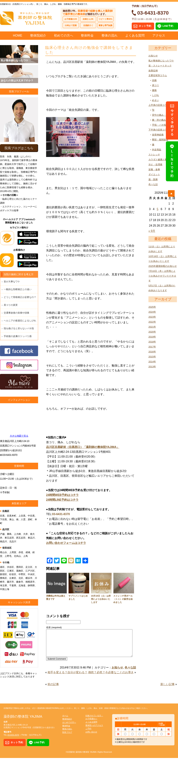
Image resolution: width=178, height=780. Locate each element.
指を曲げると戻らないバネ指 (19, 328)
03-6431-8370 (61, 514)
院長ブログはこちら (19, 148)
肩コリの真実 (11, 305)
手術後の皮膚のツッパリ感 (18, 336)
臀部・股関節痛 (160, 139)
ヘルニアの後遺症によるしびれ (20, 320)
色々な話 (153, 184)
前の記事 (53, 689)
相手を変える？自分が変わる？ (67, 677)
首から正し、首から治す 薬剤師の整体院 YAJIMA (26, 18)
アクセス (158, 35)
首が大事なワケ (12, 281)
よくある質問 (135, 35)
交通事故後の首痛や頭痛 (16, 312)
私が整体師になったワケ (161, 60)
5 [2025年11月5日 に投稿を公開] (157, 209)
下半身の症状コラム (158, 129)
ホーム (65, 721)
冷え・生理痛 (155, 164)
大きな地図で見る (19, 435)
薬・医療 (153, 179)
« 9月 (151, 230)
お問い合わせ (91, 737)
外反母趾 (156, 149)
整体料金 (87, 35)
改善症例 (153, 70)
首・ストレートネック (160, 65)
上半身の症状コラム (158, 105)
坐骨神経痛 (158, 134)
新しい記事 (167, 689)
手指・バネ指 (159, 125)
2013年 (152, 366)
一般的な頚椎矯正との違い (18, 289)
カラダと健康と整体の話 (161, 159)
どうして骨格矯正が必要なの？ (20, 297)
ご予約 (88, 734)
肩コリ (155, 85)
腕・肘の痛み (159, 120)
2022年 (152, 321)
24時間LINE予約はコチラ (62, 499)
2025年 (152, 307)
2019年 (152, 336)
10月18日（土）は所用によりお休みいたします (101, 599)
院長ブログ (67, 737)
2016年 (152, 351)
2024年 (152, 312)
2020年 (152, 331)
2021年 (152, 326)
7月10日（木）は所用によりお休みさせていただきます (162, 276)
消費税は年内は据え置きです (55, 597)
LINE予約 (168, 26)
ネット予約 (145, 26)
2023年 (152, 317)
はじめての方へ (69, 728)
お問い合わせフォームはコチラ (66, 542)
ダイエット (154, 174)
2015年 (152, 356)
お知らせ (153, 55)
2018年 (152, 341)
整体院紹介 (38, 35)
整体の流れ (109, 35)
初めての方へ (63, 35)
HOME (17, 35)
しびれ (155, 95)
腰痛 (154, 90)
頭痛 (154, 80)
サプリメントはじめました (78, 597)
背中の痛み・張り (161, 115)
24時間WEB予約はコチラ (62, 494)
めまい (155, 100)
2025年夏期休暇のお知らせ (162, 266)
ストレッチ (154, 154)
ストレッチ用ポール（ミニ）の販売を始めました (123, 599)
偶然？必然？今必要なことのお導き (111, 677)
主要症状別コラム (157, 75)
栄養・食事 (154, 169)
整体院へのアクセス (94, 731)
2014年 (152, 361)
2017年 (152, 346)
